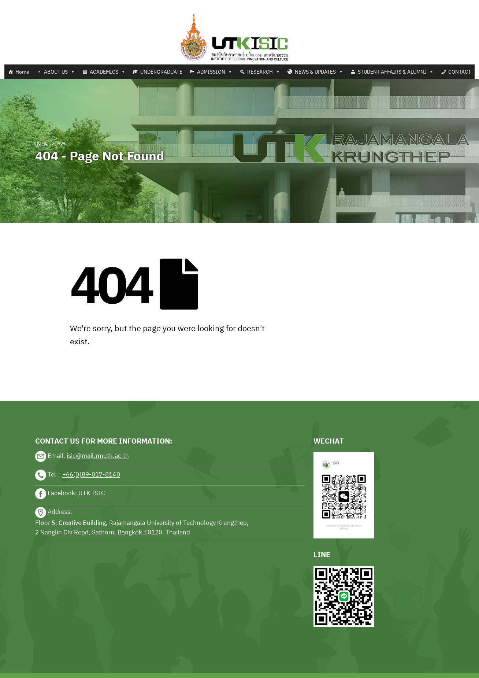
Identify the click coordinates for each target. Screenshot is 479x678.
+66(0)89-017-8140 (91, 475)
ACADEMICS (108, 71)
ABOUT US (59, 71)
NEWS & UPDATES (319, 71)
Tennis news (16, 4)
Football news (52, 4)
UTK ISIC (91, 493)
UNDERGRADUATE (161, 71)
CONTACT (459, 71)
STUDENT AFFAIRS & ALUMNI (396, 71)
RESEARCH (263, 71)
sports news (51, 378)
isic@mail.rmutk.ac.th (98, 456)
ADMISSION (215, 71)
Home (22, 71)
